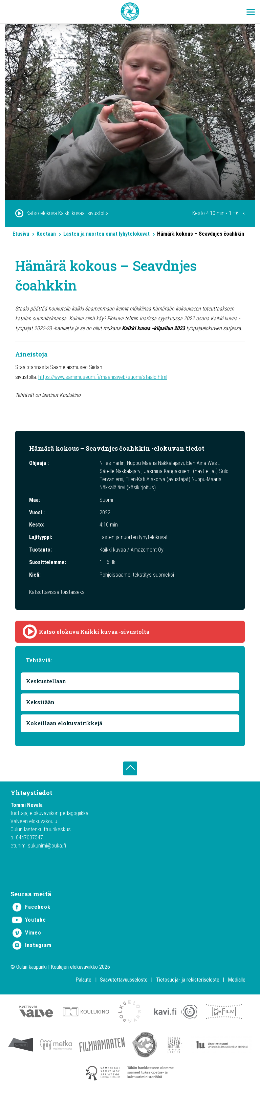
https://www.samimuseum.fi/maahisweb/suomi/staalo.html (102, 377)
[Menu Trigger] (250, 11)
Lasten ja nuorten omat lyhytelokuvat (106, 234)
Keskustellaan (46, 681)
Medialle (236, 980)
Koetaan (46, 234)
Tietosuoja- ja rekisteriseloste (187, 980)
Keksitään (40, 702)
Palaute (83, 980)
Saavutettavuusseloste (124, 980)
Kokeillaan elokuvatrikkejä (64, 723)
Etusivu (21, 234)
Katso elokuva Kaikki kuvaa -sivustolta (67, 213)
